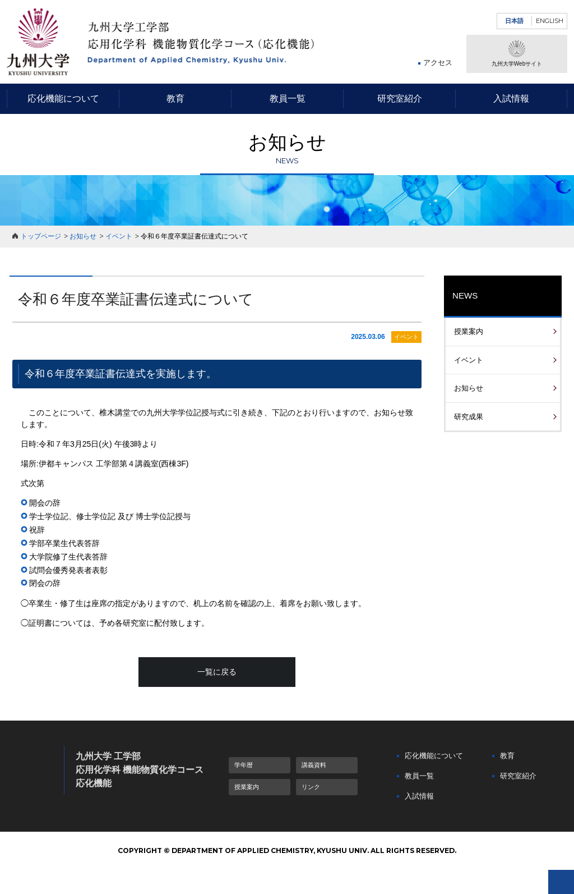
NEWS (465, 295)
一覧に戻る (217, 671)
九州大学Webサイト (517, 53)
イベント (118, 236)
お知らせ (83, 236)
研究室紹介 (399, 98)
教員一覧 (287, 98)
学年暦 (243, 765)
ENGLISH (549, 21)
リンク (311, 786)
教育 (175, 98)
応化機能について (63, 98)
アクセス (437, 62)
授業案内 (468, 331)
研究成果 (468, 416)
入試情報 (511, 98)
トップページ (41, 236)
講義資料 (314, 765)
